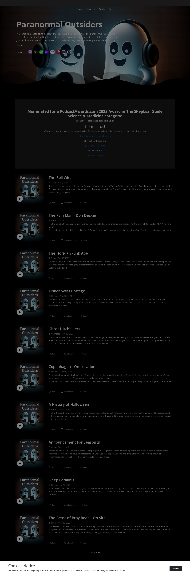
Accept (176, 568)
